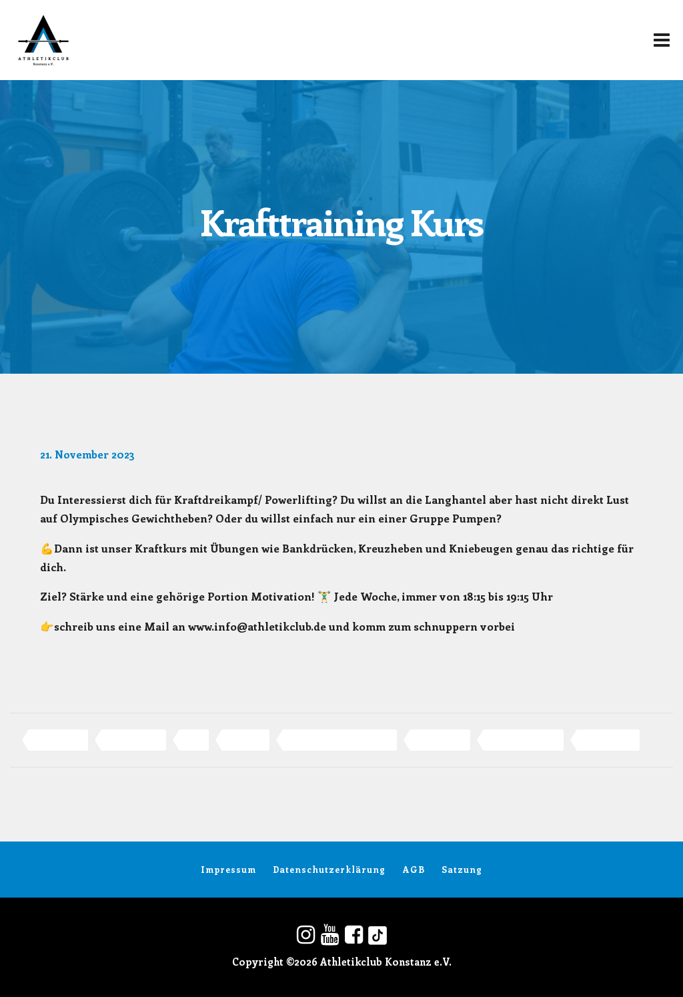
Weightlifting (608, 740)
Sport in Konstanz (523, 740)
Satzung (472, 869)
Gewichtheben (133, 740)
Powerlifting (440, 740)
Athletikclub (58, 740)
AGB (417, 869)
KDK (194, 740)
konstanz (246, 740)
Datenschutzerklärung (326, 869)
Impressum (219, 869)
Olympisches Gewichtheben (339, 740)
